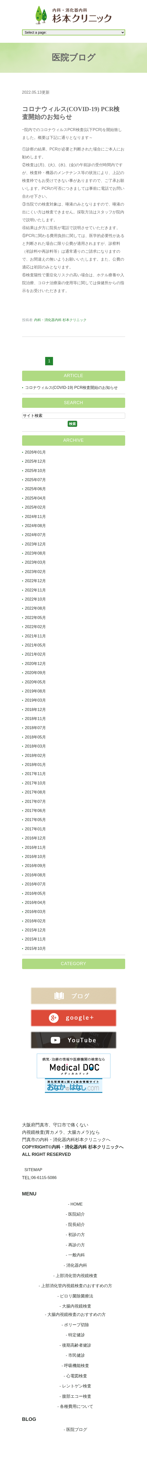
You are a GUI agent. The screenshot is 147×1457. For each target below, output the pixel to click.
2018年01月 (35, 765)
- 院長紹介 (75, 1224)
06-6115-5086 (45, 1177)
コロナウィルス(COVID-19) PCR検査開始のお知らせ (71, 387)
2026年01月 (35, 452)
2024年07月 (35, 535)
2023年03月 (35, 562)
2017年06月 (35, 811)
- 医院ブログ (75, 1431)
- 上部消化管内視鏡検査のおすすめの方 (75, 1286)
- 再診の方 (75, 1245)
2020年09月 (35, 673)
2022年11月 (35, 590)
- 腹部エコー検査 (75, 1398)
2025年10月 (35, 471)
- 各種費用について (75, 1408)
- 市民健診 (75, 1357)
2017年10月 (35, 783)
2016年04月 (35, 902)
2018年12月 (35, 709)
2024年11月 (35, 517)
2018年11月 (35, 719)
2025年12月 (35, 461)
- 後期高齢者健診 (75, 1346)
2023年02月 (35, 572)
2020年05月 (35, 682)
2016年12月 (35, 838)
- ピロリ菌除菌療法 (75, 1297)
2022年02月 (35, 627)
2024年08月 (35, 526)
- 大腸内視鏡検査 (75, 1307)
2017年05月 (35, 820)
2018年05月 (35, 737)
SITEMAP (34, 1169)
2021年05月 (35, 645)
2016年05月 (35, 893)
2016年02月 (35, 921)
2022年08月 (35, 608)
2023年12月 (35, 544)
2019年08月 (35, 691)
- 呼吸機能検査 (75, 1367)
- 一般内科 (75, 1255)
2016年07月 (35, 884)
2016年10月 (35, 856)
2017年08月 (35, 792)
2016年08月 (35, 875)
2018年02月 (35, 755)
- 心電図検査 (75, 1377)
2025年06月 (35, 489)
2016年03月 (35, 912)
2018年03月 (35, 746)
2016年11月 (35, 847)
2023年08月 (35, 553)
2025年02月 (35, 507)
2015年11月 (35, 939)
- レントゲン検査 (75, 1388)
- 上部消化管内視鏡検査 (75, 1276)
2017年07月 (35, 801)
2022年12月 (35, 581)
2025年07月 (35, 480)
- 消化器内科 (75, 1266)
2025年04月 (35, 498)
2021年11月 (35, 636)
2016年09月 (35, 866)
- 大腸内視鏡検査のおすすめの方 (75, 1315)
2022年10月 (35, 599)
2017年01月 (35, 829)
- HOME (75, 1204)
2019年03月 (35, 700)
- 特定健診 (75, 1336)
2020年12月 (35, 664)
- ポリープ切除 (75, 1326)
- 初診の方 (75, 1235)
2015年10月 (35, 948)
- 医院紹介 (75, 1214)
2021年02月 (35, 654)
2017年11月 (35, 774)
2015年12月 (35, 930)
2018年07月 (35, 728)
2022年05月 (35, 618)
